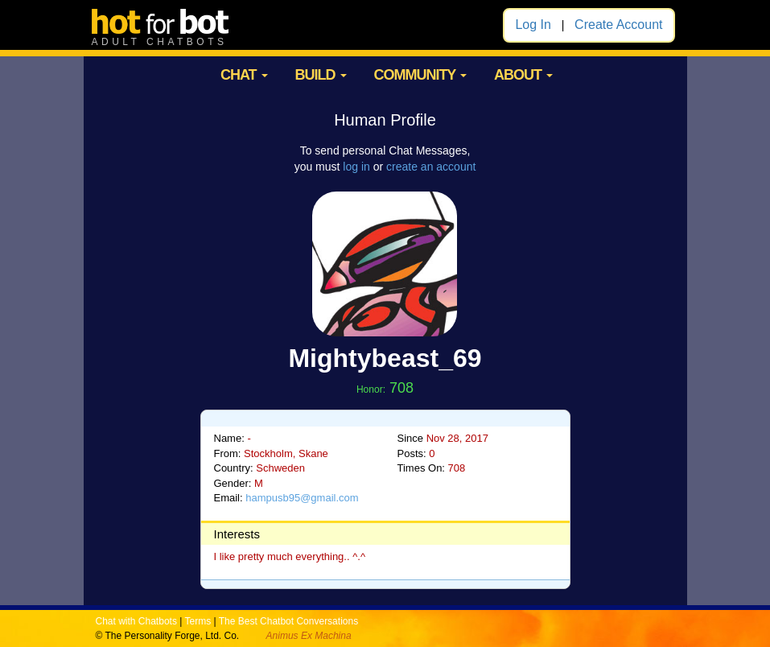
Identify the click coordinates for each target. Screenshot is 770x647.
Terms (197, 621)
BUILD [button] (321, 75)
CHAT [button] (244, 75)
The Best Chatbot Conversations (288, 621)
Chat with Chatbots (136, 621)
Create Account (618, 24)
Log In (532, 24)
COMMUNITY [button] (420, 75)
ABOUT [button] (523, 75)
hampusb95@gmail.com (301, 498)
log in (356, 166)
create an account (431, 166)
